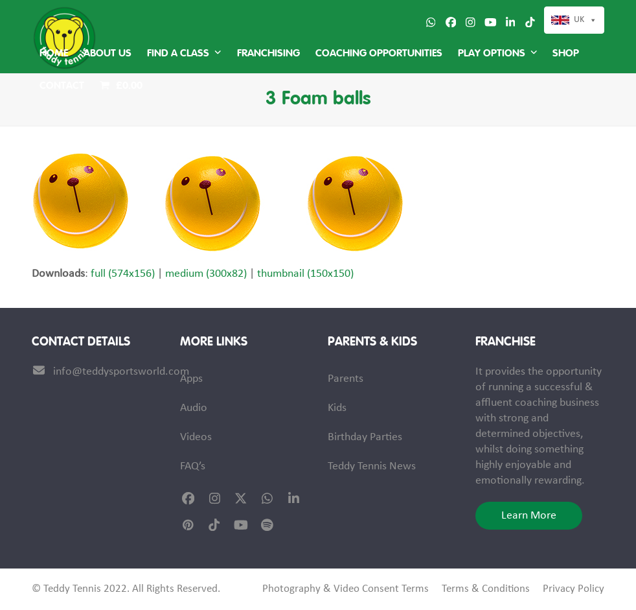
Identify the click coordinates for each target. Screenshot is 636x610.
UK (579, 20)
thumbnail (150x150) (305, 274)
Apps (191, 379)
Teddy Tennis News (372, 466)
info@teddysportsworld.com (121, 372)
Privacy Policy (573, 589)
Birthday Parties (365, 437)
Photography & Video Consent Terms (345, 589)
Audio (193, 408)
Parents (345, 379)
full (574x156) (123, 274)
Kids (337, 408)
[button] (121, 86)
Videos (196, 437)
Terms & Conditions (486, 589)
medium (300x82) (206, 274)
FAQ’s (192, 466)
